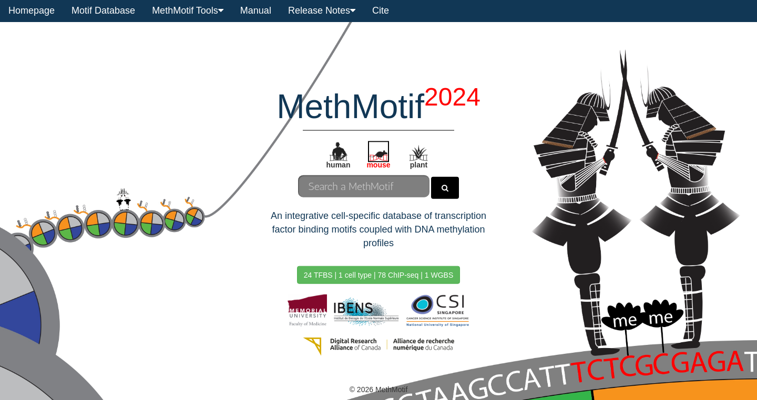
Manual (255, 10)
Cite (380, 10)
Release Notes (321, 10)
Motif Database (103, 10)
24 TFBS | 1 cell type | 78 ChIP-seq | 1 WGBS (379, 274)
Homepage (31, 10)
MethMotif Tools (187, 10)
